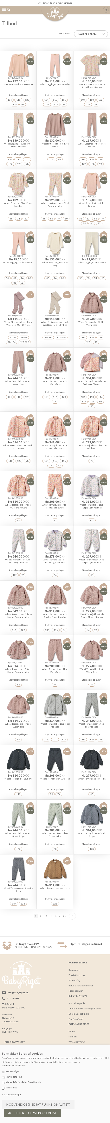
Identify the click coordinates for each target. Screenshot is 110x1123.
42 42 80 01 (13, 998)
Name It (72, 1036)
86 (91, 223)
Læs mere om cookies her (13, 1065)
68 (51, 218)
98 (22, 104)
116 (64, 99)
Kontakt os (74, 969)
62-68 (13, 337)
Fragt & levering (76, 975)
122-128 (24, 342)
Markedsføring (13, 1076)
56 (11, 218)
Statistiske (11, 1087)
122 (27, 99)
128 (15, 104)
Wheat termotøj (76, 1041)
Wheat (71, 1031)
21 (64, 916)
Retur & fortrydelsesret (80, 985)
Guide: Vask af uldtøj (78, 1013)
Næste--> (72, 916)
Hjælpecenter (75, 990)
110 (18, 99)
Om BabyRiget (75, 1019)
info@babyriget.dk (18, 992)
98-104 (11, 342)
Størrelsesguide (76, 1003)
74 (18, 218)
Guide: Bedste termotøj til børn (84, 1008)
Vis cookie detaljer (11, 1094)
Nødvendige (12, 1071)
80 (25, 218)
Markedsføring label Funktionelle (23, 1082)
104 (10, 99)
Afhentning (74, 980)
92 (99, 223)
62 (88, 218)
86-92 (24, 337)
